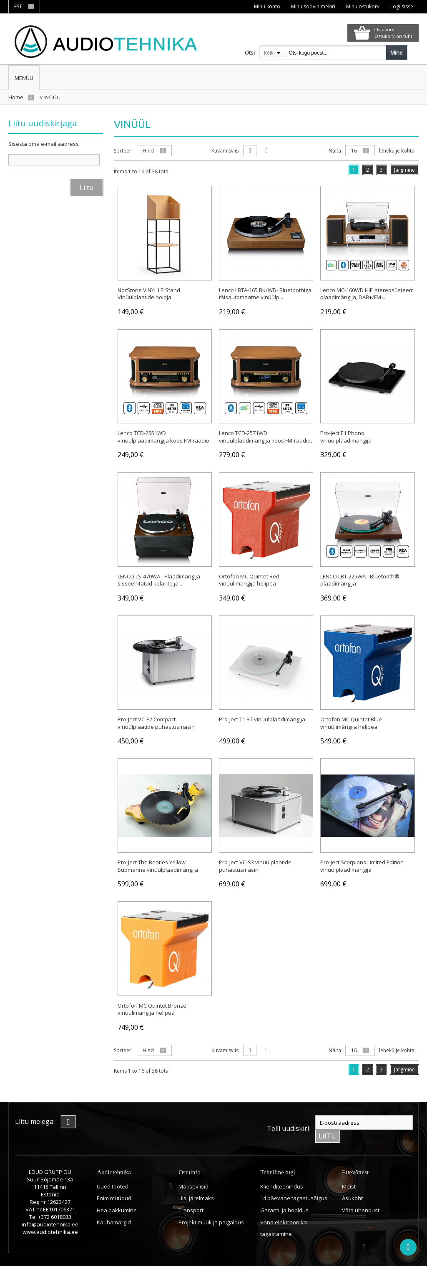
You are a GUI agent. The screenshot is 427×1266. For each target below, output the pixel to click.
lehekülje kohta (396, 150)
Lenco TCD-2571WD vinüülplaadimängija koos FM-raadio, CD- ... (265, 439)
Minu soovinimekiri (312, 6)
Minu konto (265, 6)
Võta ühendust (360, 1193)
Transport (190, 1193)
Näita (335, 150)
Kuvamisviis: (225, 150)
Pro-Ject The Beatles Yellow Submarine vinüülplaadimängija (158, 864)
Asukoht (352, 1181)
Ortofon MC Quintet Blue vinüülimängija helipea (351, 721)
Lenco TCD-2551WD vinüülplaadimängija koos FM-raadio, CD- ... (164, 439)
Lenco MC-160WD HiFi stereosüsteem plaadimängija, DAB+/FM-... (367, 292)
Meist (349, 1169)
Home (15, 97)
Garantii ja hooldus (284, 1193)
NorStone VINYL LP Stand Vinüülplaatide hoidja (149, 292)
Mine (396, 52)
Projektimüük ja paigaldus (211, 1205)
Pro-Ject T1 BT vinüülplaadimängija (262, 718)
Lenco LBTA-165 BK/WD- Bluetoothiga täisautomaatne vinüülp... (265, 292)
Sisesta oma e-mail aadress (43, 144)
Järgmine (404, 169)
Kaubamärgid (114, 1205)
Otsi (250, 52)
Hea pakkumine (117, 1193)
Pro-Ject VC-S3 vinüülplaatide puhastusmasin (255, 864)
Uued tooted (112, 1169)
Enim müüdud (114, 1181)
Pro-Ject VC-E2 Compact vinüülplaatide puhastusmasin (156, 721)
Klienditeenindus (281, 1169)
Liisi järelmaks (196, 1181)
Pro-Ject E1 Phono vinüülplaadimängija (346, 435)
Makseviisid (193, 1169)
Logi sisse (401, 6)
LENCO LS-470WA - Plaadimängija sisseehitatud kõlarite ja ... (159, 578)
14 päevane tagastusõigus (293, 1181)
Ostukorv (384, 29)
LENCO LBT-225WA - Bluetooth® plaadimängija (359, 578)
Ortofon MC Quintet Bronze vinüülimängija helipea (152, 1007)
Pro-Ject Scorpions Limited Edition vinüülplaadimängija (362, 864)
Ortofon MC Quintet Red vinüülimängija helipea (249, 578)
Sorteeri (123, 150)
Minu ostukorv (362, 6)
